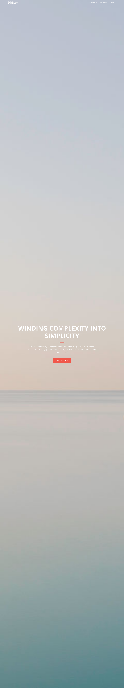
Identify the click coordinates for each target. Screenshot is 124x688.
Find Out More (62, 361)
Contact (103, 3)
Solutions (93, 3)
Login (112, 3)
